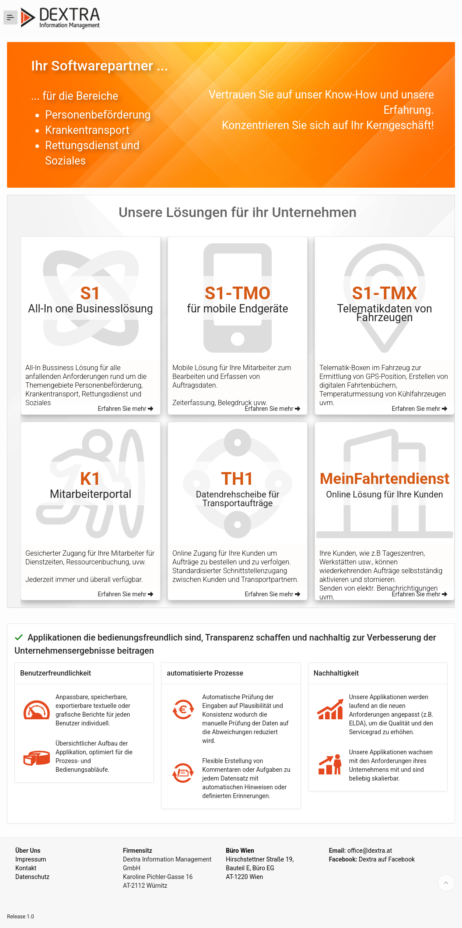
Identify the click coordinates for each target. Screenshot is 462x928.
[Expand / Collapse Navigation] (11, 18)
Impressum (30, 859)
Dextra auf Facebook (387, 859)
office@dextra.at (369, 850)
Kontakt (25, 868)
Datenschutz (32, 876)
